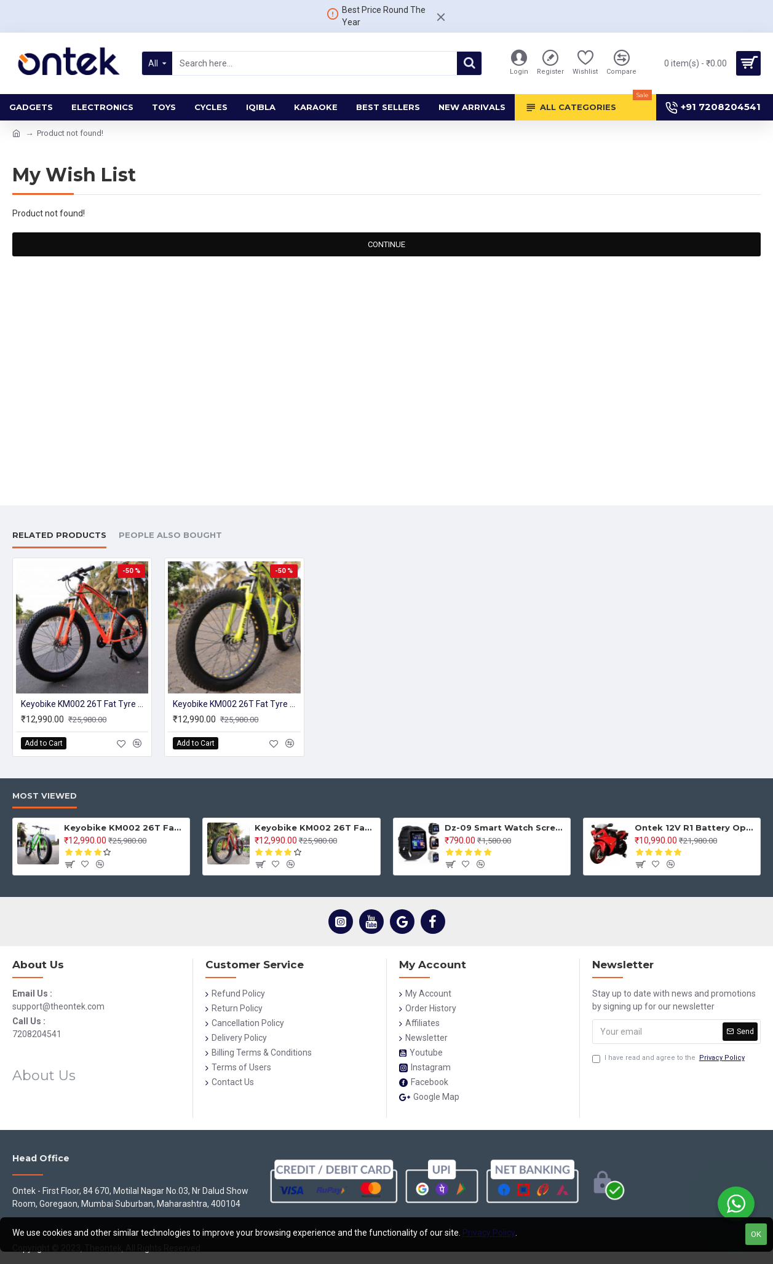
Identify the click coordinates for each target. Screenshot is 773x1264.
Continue (386, 244)
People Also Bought (170, 535)
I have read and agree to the (669, 1058)
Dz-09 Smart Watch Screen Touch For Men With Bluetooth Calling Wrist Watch (505, 827)
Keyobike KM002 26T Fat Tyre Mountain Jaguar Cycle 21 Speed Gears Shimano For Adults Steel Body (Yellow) (236, 704)
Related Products (59, 535)
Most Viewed (44, 795)
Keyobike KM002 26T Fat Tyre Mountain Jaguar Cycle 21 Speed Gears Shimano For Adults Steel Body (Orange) (84, 704)
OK (756, 1234)
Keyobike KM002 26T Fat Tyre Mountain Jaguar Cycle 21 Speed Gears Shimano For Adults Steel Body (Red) (315, 827)
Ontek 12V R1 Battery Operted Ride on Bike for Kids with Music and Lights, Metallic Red (695, 827)
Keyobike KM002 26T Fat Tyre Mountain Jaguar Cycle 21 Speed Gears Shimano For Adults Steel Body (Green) (124, 827)
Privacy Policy (488, 1233)
